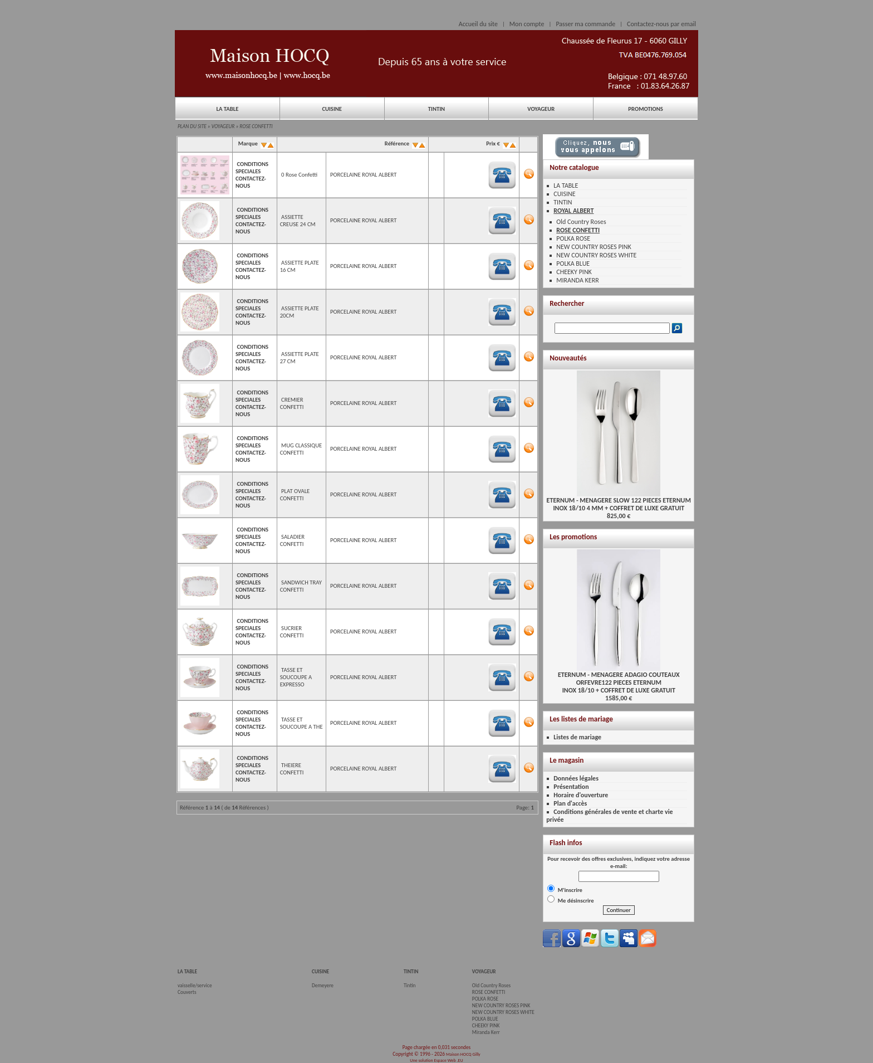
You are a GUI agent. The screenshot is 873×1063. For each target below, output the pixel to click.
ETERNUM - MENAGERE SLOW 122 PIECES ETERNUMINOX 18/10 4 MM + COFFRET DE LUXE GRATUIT (619, 501)
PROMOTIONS (645, 109)
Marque (255, 143)
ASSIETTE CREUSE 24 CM (298, 220)
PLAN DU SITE (192, 126)
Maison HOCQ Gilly (463, 1054)
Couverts (187, 992)
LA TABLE (227, 109)
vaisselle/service (195, 985)
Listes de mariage (577, 737)
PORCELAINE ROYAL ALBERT (363, 174)
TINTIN (436, 109)
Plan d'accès (570, 803)
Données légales (576, 778)
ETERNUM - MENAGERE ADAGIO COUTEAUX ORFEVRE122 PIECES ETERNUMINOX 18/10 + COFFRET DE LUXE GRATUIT (619, 679)
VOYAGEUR (541, 109)
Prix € (500, 143)
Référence (404, 143)
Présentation (571, 787)
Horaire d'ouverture (580, 795)
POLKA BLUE (573, 263)
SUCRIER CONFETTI (292, 632)
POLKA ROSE (573, 238)
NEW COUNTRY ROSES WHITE (596, 255)
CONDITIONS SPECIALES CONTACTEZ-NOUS (252, 174)
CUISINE (332, 109)
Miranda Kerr (486, 1032)
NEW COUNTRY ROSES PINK (593, 247)
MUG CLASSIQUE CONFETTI (301, 449)
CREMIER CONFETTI (292, 403)
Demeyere (322, 985)
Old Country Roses (581, 222)
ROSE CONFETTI (255, 126)
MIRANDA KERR (577, 280)
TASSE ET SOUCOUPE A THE (301, 723)
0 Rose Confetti (299, 174)
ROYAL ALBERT (573, 210)
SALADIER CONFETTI (292, 540)
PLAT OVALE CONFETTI (295, 494)
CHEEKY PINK (574, 272)
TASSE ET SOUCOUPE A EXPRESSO (296, 677)
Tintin (410, 985)
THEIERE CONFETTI (292, 769)
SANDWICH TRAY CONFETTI (301, 586)
